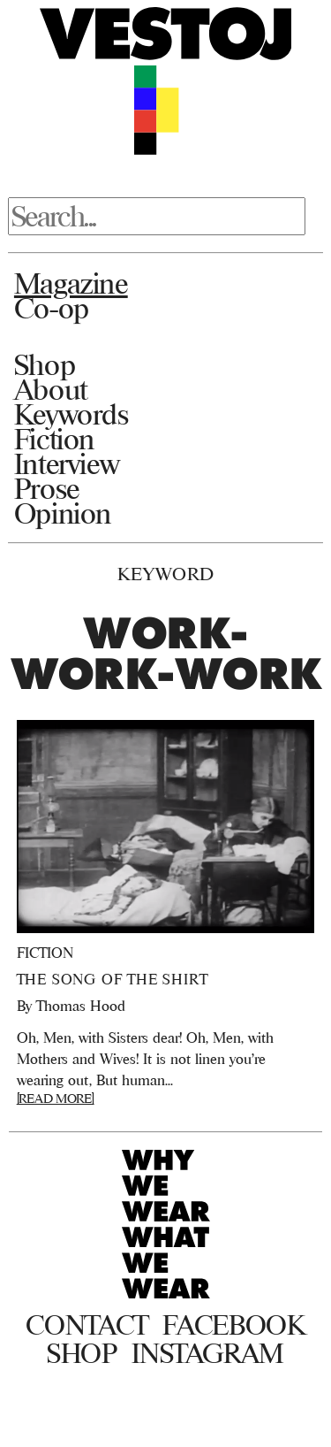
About (50, 389)
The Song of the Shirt (112, 979)
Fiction (54, 439)
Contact (87, 1325)
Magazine (71, 283)
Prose (46, 488)
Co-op (51, 308)
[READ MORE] (55, 1098)
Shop (44, 364)
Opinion (62, 513)
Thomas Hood (80, 1006)
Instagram (208, 1353)
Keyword (165, 573)
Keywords (71, 414)
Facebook (233, 1325)
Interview (66, 463)
